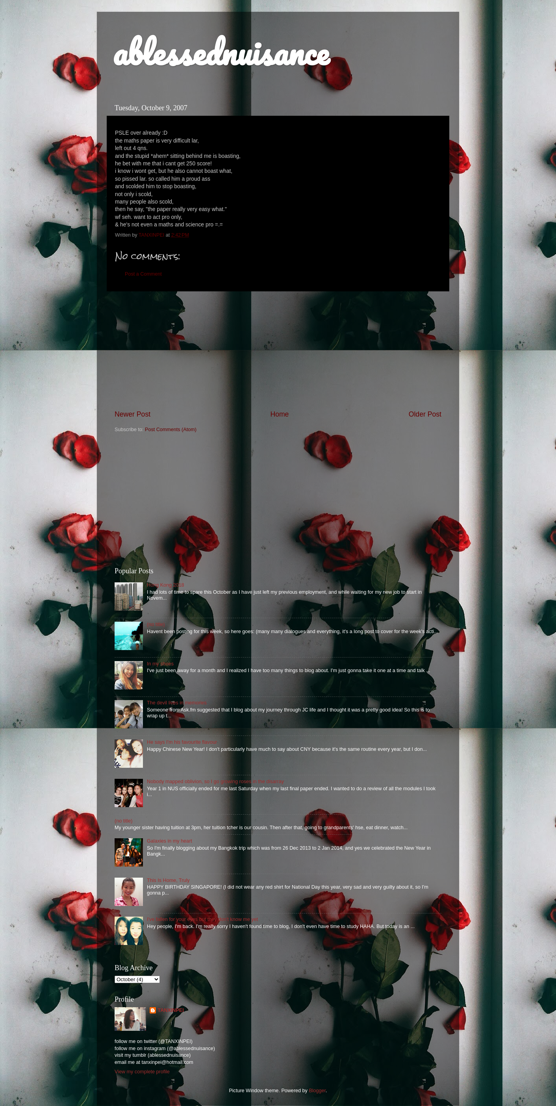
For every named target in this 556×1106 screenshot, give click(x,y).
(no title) (156, 624)
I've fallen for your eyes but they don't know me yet (202, 919)
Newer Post (132, 414)
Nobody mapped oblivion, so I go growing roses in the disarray (215, 781)
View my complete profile (142, 1072)
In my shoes (160, 664)
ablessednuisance (221, 52)
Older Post (425, 414)
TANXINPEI (170, 1010)
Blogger (317, 1090)
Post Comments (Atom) (170, 429)
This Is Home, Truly (168, 880)
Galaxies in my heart (169, 841)
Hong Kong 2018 (165, 585)
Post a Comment (143, 274)
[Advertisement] (278, 350)
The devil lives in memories (177, 703)
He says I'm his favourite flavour (182, 742)
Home (279, 414)
